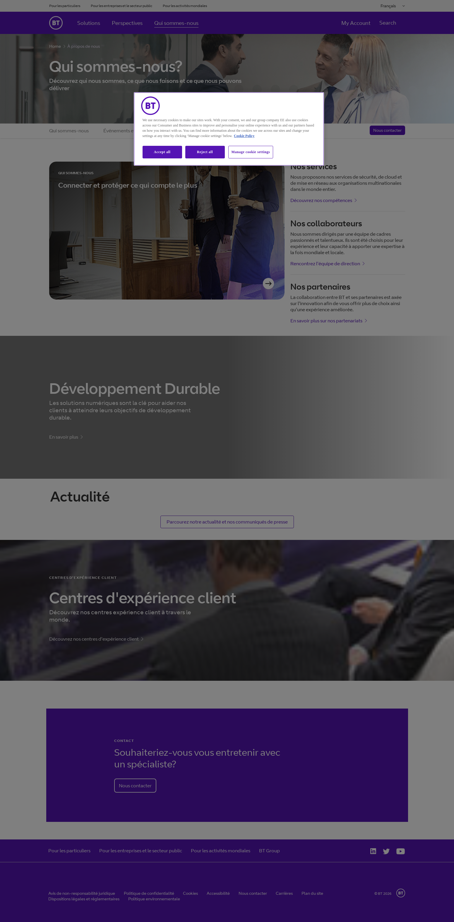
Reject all (205, 152)
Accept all (162, 152)
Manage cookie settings (251, 152)
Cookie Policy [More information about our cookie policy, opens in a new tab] (244, 136)
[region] (229, 129)
